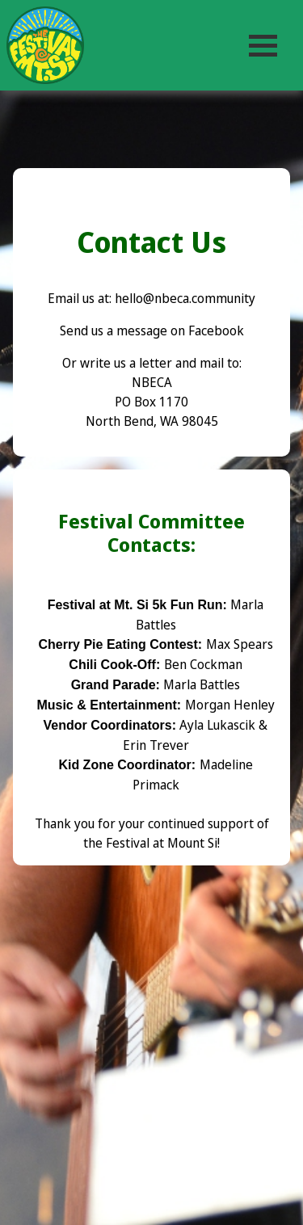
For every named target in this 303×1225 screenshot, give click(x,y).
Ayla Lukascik (217, 725)
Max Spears (239, 644)
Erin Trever (156, 745)
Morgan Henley (230, 705)
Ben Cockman (203, 664)
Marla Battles (201, 684)
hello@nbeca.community (185, 298)
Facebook (216, 330)
